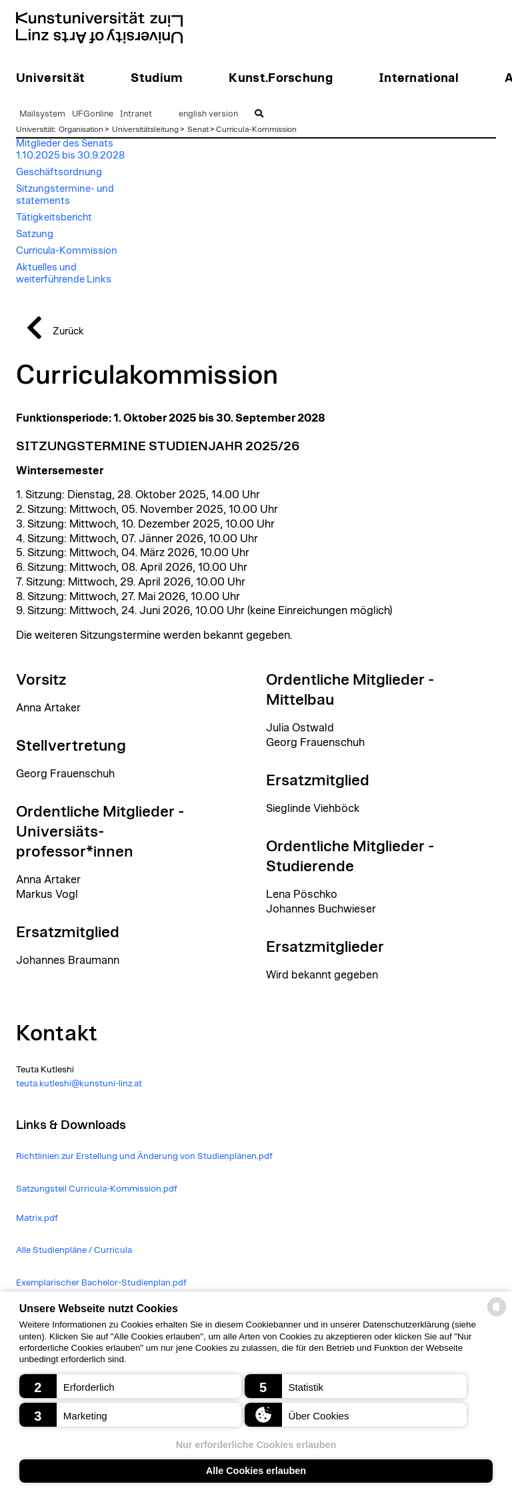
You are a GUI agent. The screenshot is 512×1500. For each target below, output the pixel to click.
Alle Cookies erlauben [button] (256, 1470)
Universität (35, 129)
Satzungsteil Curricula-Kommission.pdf (96, 1189)
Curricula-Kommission (256, 129)
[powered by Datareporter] (496, 1315)
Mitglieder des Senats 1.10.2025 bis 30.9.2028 (70, 150)
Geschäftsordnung (59, 172)
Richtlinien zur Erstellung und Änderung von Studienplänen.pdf (144, 1156)
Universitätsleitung (145, 129)
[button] (130, 1386)
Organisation (81, 129)
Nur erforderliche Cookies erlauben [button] (256, 1444)
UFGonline (92, 114)
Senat (198, 129)
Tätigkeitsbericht (54, 217)
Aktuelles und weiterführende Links (63, 273)
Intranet (136, 114)
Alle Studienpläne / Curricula (74, 1250)
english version (208, 114)
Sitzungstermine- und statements (65, 195)
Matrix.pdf (37, 1218)
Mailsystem (42, 114)
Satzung (34, 234)
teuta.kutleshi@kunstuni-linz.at (79, 1083)
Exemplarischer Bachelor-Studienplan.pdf (101, 1283)
